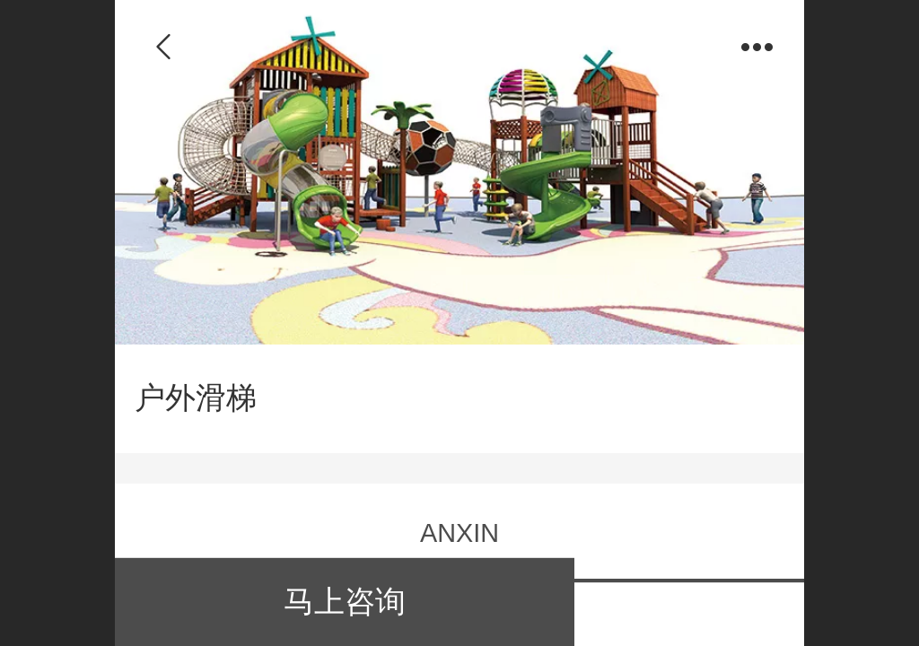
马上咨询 (345, 601)
